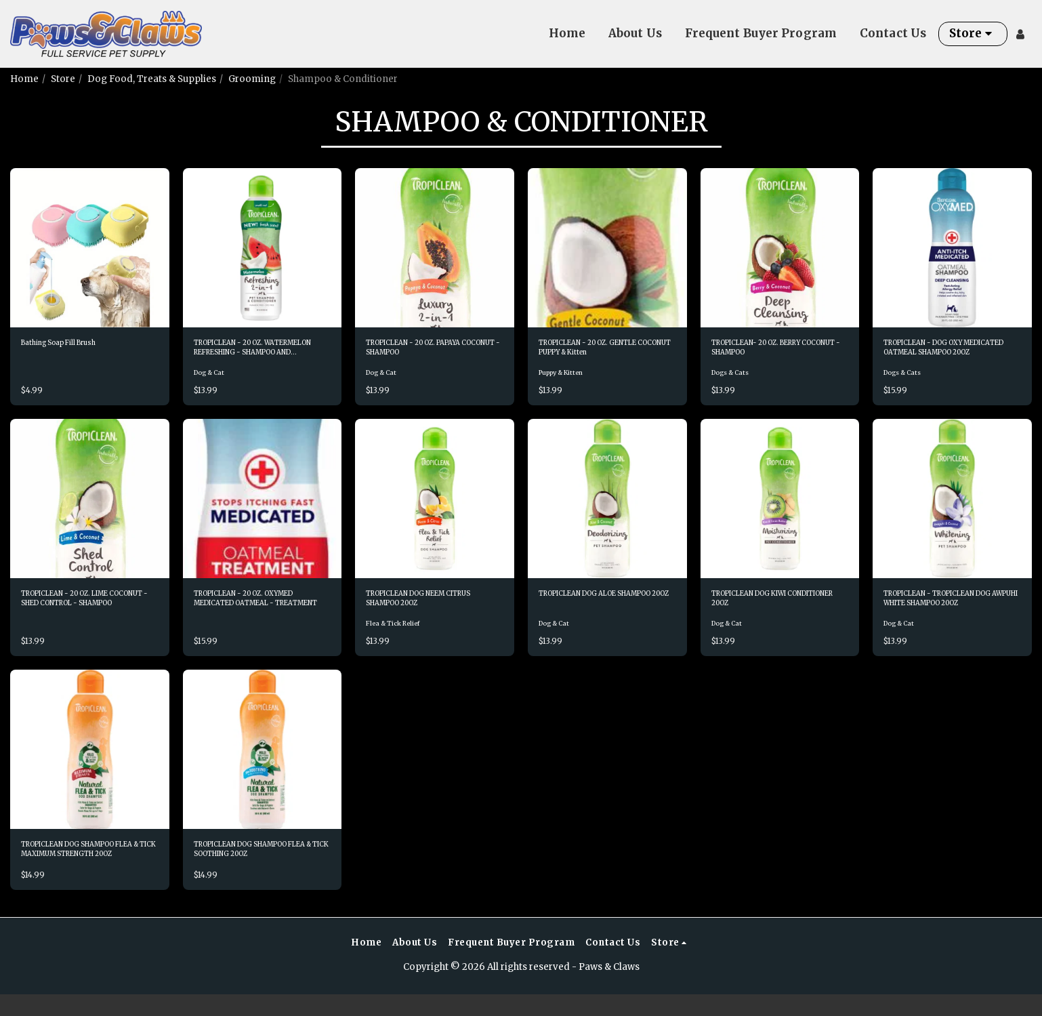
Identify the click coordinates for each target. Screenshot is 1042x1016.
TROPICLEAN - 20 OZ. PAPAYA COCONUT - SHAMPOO (432, 351)
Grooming (252, 79)
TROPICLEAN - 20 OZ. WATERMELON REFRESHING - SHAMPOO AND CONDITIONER (259, 352)
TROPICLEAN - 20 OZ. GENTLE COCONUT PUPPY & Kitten (603, 352)
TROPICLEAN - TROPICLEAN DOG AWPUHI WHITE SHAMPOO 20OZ (948, 610)
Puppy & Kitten (566, 379)
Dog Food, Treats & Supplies (151, 79)
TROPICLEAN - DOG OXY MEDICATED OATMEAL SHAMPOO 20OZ (939, 352)
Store (63, 79)
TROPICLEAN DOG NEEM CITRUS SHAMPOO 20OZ (423, 609)
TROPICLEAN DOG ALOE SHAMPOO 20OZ (594, 609)
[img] (89, 247)
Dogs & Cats (734, 379)
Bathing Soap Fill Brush (74, 344)
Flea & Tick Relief (397, 638)
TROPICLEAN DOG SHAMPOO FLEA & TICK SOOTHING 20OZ (261, 868)
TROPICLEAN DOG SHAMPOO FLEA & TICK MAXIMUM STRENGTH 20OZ (88, 868)
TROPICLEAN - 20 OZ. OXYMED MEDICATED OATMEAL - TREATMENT (251, 610)
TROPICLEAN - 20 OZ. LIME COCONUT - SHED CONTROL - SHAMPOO (89, 610)
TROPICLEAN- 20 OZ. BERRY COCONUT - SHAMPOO (776, 351)
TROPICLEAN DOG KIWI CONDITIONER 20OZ (765, 609)
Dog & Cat (212, 379)
